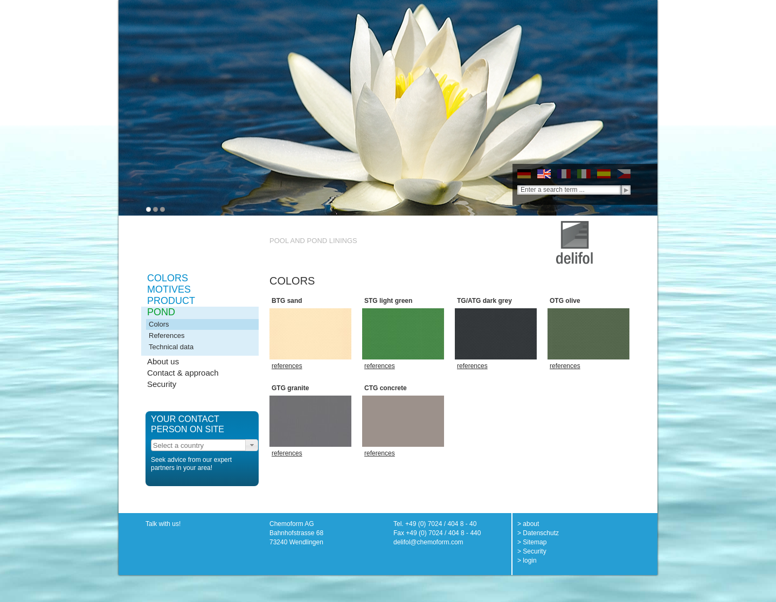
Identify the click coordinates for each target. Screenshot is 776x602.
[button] (251, 445)
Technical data (171, 347)
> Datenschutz (538, 533)
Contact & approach (183, 372)
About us (163, 361)
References (166, 335)
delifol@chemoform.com (428, 542)
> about (528, 524)
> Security (531, 551)
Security (161, 384)
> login (527, 560)
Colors (159, 324)
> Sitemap (531, 542)
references (287, 366)
